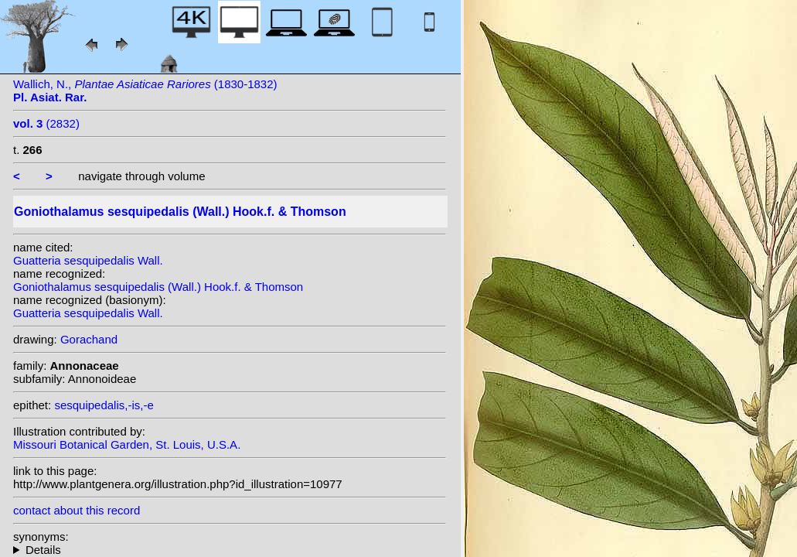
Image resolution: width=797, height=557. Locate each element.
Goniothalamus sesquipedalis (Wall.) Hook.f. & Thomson (158, 286)
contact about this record (76, 510)
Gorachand (89, 339)
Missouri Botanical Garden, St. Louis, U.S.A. (126, 444)
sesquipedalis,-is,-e (103, 405)
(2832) (46, 123)
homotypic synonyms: (229, 549)
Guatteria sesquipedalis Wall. (88, 260)
